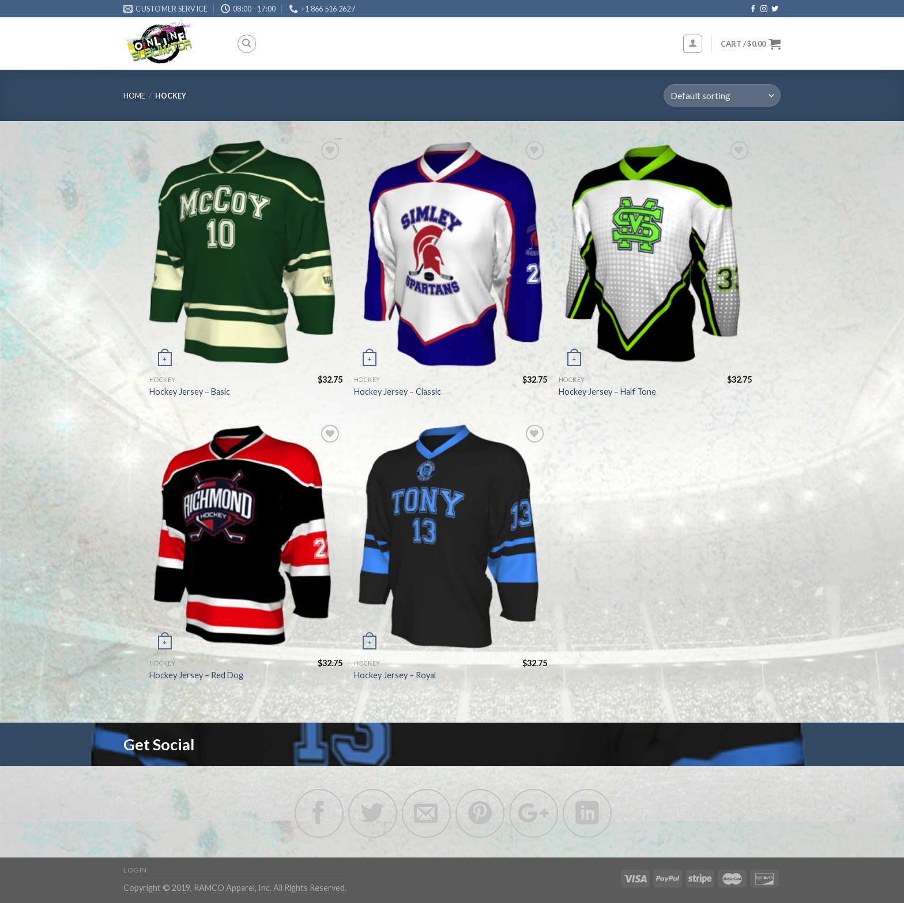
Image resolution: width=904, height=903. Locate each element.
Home (134, 95)
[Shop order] (722, 95)
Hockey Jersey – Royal (395, 675)
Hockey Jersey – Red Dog (196, 675)
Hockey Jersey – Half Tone (607, 391)
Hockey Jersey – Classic (397, 391)
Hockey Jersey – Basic (189, 391)
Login (135, 870)
